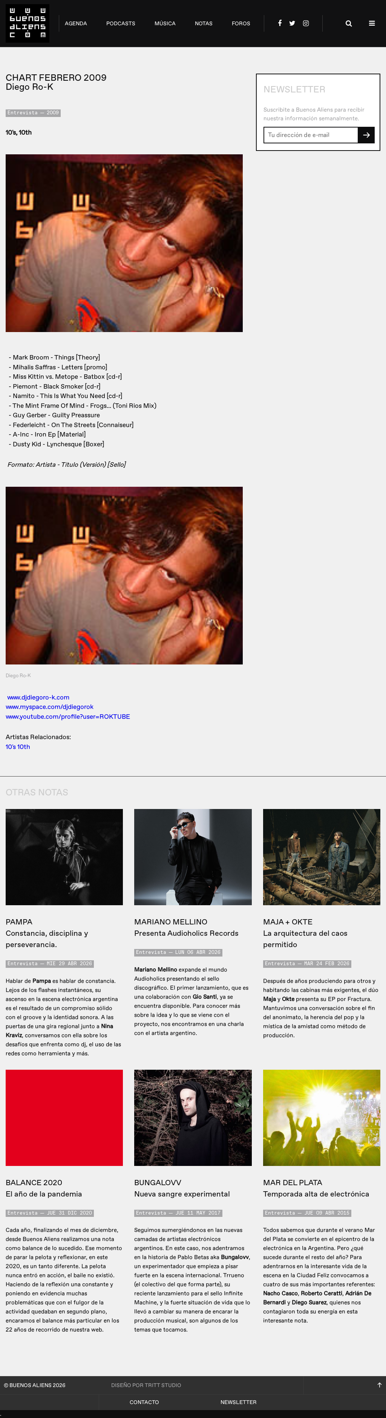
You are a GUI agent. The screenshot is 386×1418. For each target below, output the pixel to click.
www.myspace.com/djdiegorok (49, 707)
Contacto (144, 1402)
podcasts (120, 23)
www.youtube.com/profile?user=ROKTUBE (68, 717)
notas (204, 23)
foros (241, 23)
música (165, 23)
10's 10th (18, 747)
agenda (76, 23)
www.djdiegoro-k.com (38, 697)
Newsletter (239, 1402)
